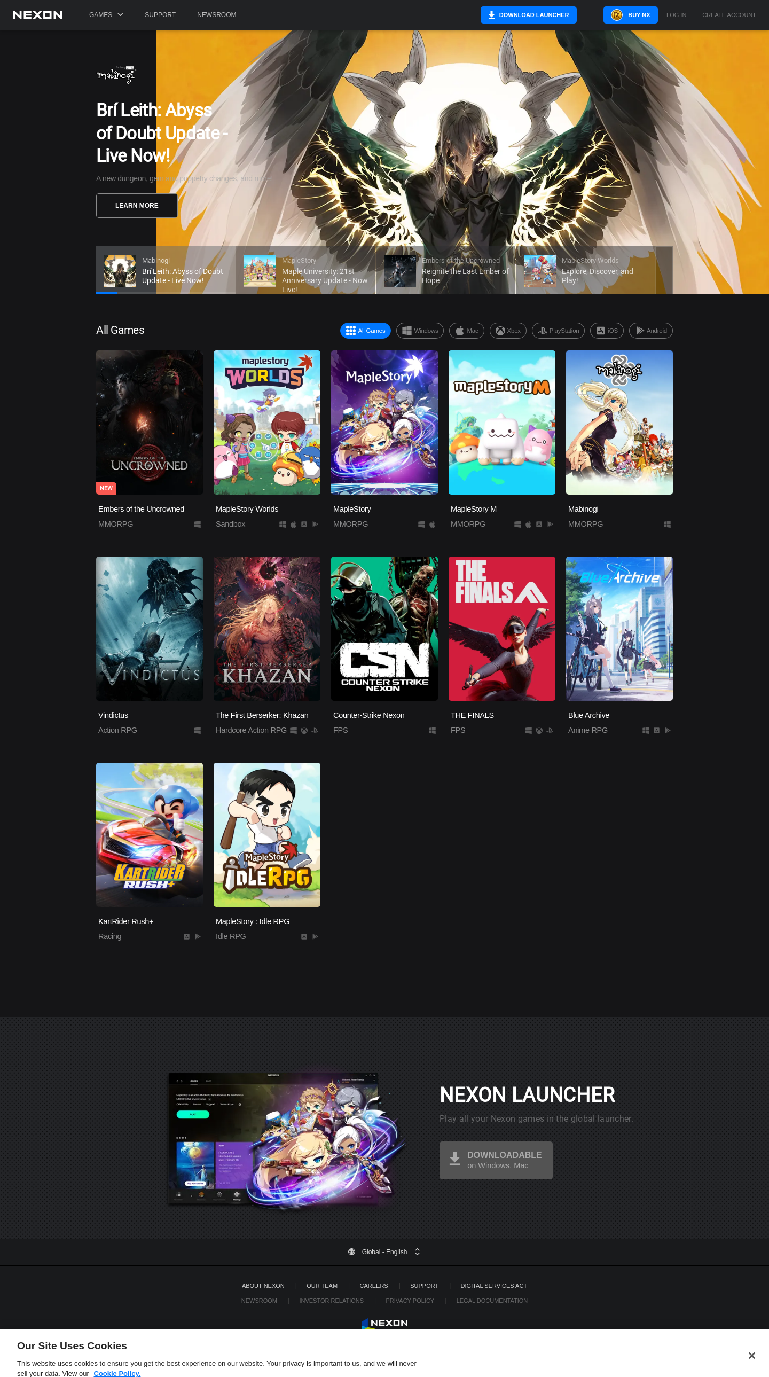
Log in (676, 15)
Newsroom (216, 15)
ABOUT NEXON (263, 1285)
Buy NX (621, 15)
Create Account (729, 15)
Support (160, 15)
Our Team (322, 1285)
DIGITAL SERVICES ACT (494, 1285)
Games (106, 15)
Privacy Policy (410, 1300)
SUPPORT (424, 1285)
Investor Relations (331, 1300)
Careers (374, 1285)
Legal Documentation (492, 1300)
